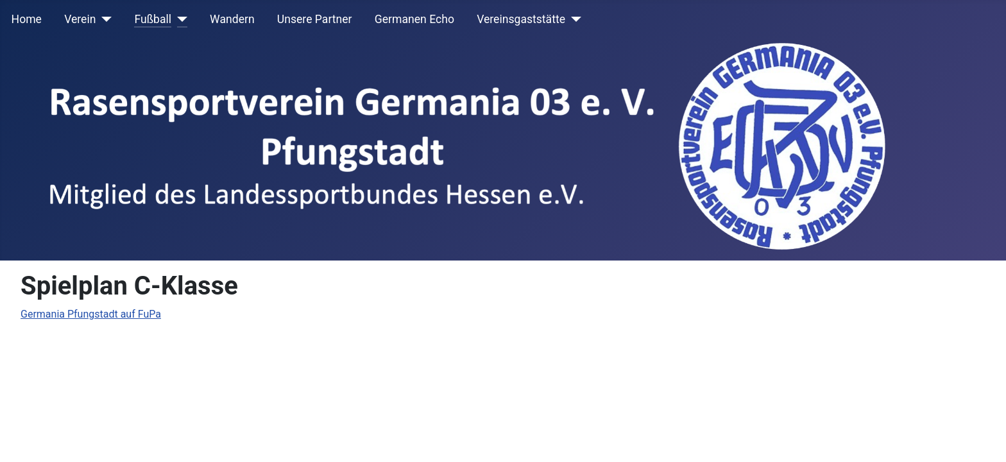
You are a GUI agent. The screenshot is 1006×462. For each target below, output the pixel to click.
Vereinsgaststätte (521, 19)
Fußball (152, 19)
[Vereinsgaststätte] (573, 19)
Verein (80, 19)
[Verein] (104, 19)
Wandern (232, 19)
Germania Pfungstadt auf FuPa (91, 314)
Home (27, 19)
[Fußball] (179, 19)
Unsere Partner (314, 19)
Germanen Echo (414, 19)
